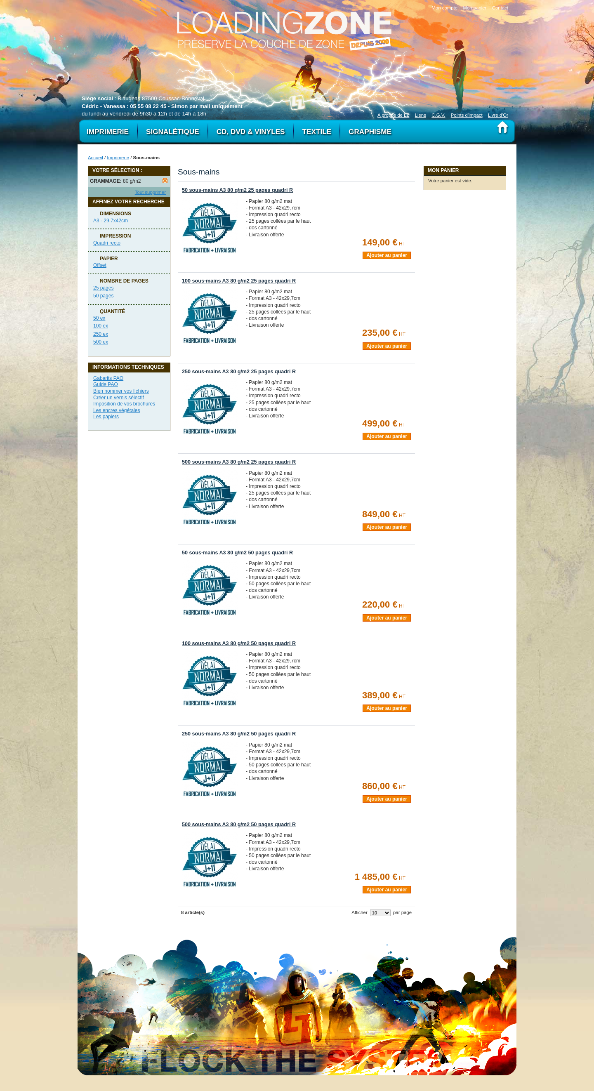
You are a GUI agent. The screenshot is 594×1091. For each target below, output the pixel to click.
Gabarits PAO (108, 378)
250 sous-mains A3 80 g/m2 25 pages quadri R (239, 372)
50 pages (103, 296)
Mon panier (474, 7)
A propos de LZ (393, 115)
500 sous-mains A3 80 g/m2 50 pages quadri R (239, 824)
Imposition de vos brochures (124, 404)
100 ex (100, 326)
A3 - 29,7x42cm (110, 221)
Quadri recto (106, 243)
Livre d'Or (498, 115)
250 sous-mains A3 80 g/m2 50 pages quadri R (239, 734)
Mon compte (444, 7)
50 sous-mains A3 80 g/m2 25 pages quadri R (237, 190)
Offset (99, 265)
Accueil (95, 157)
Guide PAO (105, 384)
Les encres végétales (116, 410)
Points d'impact (467, 115)
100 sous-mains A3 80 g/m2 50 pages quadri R (239, 643)
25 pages (103, 288)
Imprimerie (118, 157)
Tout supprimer (150, 192)
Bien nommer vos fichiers (121, 391)
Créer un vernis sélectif (118, 398)
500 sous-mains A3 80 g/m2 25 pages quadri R (239, 462)
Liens (420, 115)
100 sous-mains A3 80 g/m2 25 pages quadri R (239, 281)
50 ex (99, 318)
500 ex (100, 342)
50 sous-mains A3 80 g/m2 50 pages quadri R (237, 553)
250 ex (100, 334)
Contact (500, 7)
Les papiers (106, 416)
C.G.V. (438, 115)
